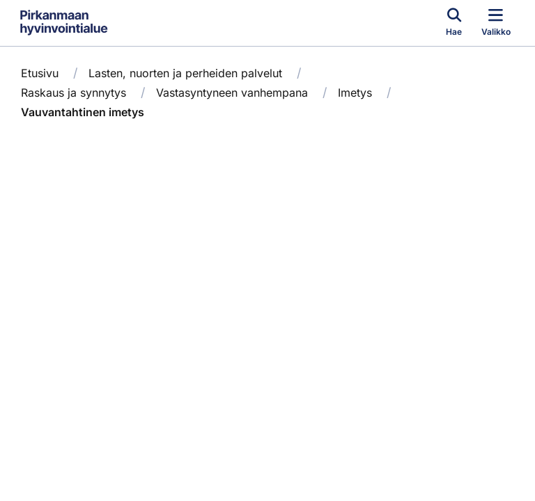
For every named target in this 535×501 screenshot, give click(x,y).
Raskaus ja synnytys (73, 93)
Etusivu (40, 73)
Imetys (355, 93)
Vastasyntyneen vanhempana (232, 93)
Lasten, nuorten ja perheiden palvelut (185, 73)
